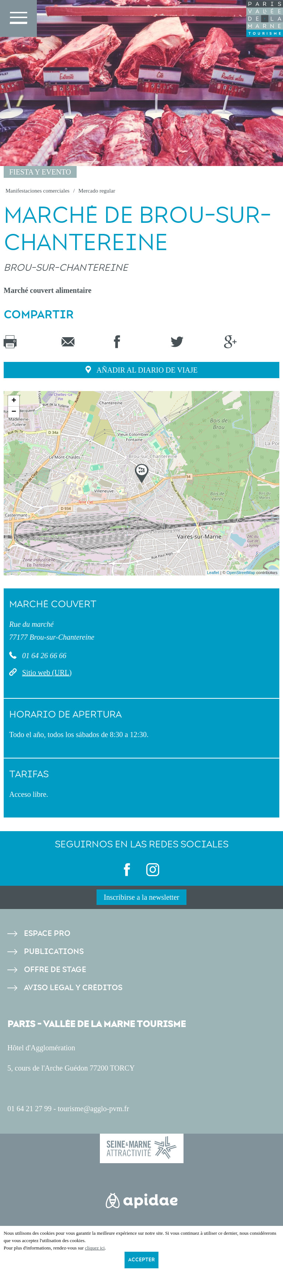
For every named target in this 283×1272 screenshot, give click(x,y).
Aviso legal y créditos (73, 987)
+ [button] (13, 401)
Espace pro (47, 933)
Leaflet (213, 572)
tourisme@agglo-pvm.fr (93, 1109)
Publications (54, 951)
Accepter (141, 1260)
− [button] (13, 412)
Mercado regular (96, 191)
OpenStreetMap (241, 572)
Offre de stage (55, 969)
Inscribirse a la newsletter (141, 897)
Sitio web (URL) (46, 672)
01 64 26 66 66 (43, 655)
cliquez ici (95, 1248)
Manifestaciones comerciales (38, 191)
